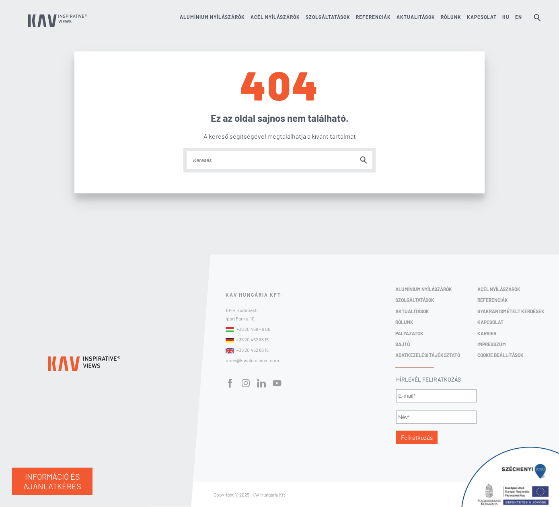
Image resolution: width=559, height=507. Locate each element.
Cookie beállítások (500, 355)
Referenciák (373, 17)
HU (506, 17)
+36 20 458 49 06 (248, 329)
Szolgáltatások (328, 17)
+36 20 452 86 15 (247, 340)
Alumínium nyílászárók (212, 17)
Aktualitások (416, 17)
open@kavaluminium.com (252, 360)
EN (518, 17)
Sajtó (402, 344)
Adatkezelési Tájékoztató (427, 355)
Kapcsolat (482, 17)
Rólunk (451, 17)
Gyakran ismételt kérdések (511, 311)
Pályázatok (409, 333)
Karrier (486, 333)
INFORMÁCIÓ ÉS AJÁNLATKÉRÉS (52, 481)
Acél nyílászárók (275, 17)
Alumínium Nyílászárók (423, 289)
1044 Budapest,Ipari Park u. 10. (242, 314)
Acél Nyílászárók (498, 289)
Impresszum (491, 344)
